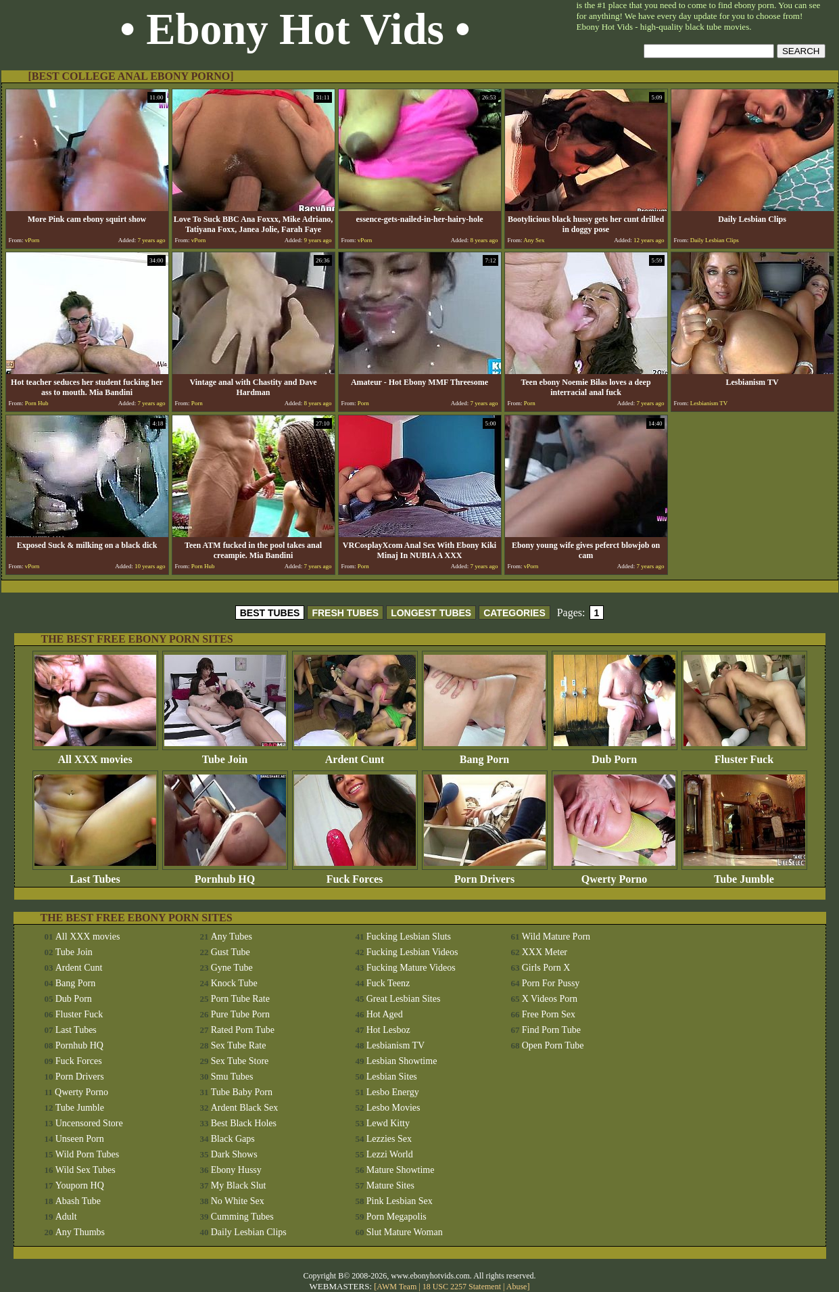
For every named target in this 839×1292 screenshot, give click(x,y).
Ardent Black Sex (245, 1108)
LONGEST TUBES (431, 612)
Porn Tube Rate (240, 999)
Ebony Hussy (236, 1170)
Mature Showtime (400, 1170)
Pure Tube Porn (240, 1014)
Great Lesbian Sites (403, 999)
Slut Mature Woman (404, 1232)
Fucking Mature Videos (411, 968)
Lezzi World (389, 1154)
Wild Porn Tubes (87, 1154)
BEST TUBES (270, 612)
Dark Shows (234, 1154)
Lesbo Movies (393, 1108)
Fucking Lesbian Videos (412, 952)
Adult (66, 1217)
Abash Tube (78, 1201)
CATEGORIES (514, 612)
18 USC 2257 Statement (462, 1286)
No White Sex (237, 1201)
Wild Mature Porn (556, 936)
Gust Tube (230, 952)
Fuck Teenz (388, 983)
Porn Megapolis (396, 1217)
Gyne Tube (232, 968)
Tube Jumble (744, 874)
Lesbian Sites (391, 1076)
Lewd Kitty (388, 1123)
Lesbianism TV (395, 1045)
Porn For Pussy (551, 983)
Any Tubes (231, 936)
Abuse (516, 1286)
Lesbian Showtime (401, 1061)
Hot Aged (384, 1014)
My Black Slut (238, 1185)
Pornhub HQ (225, 874)
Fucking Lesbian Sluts (408, 936)
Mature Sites (390, 1185)
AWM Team (397, 1286)
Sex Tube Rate (238, 1045)
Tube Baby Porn (241, 1092)
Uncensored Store (89, 1123)
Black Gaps (233, 1139)
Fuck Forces (355, 874)
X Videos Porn (549, 999)
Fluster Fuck (744, 754)
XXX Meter (544, 952)
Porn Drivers (485, 874)
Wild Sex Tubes (85, 1170)
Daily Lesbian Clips (249, 1232)
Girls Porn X (546, 968)
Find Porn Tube (551, 1030)
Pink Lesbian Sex (399, 1201)
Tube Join (225, 754)
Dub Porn (614, 754)
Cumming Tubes (242, 1217)
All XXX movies (95, 754)
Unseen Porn (79, 1139)
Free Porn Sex (548, 1014)
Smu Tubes (232, 1076)
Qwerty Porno (614, 874)
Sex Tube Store (240, 1061)
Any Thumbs (80, 1232)
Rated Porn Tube (242, 1030)
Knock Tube (234, 983)
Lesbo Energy (392, 1092)
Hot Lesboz (388, 1030)
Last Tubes (95, 874)
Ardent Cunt (355, 754)
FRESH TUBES (345, 612)
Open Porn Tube (553, 1045)
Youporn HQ (79, 1185)
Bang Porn (485, 754)
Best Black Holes (244, 1123)
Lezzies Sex (389, 1139)
